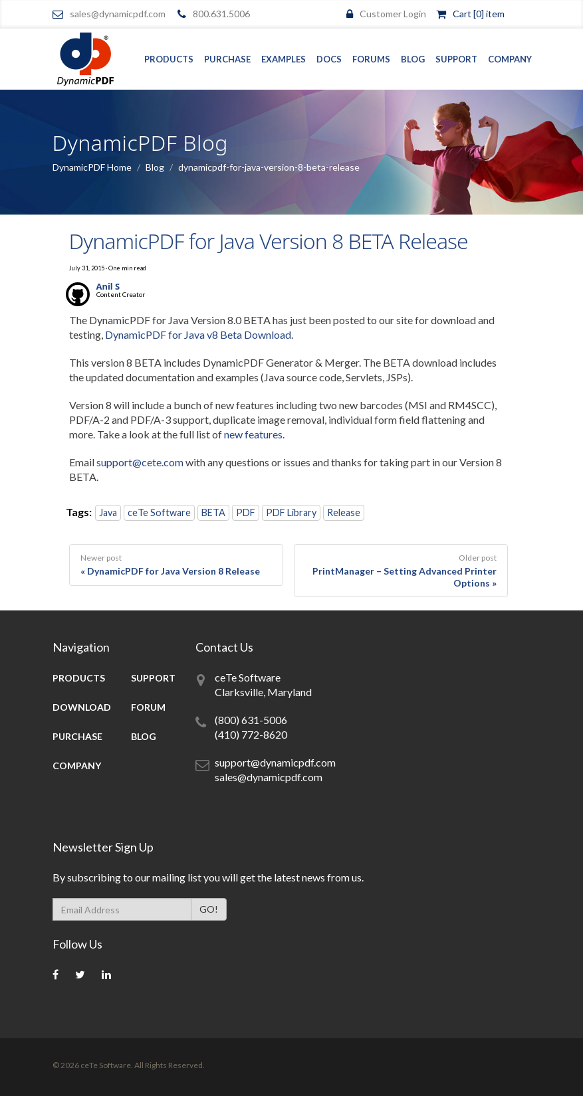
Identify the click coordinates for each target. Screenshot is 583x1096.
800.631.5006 (221, 13)
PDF (245, 512)
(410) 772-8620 (251, 734)
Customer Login (393, 13)
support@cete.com (139, 462)
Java (108, 512)
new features (253, 434)
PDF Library (291, 512)
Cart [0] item (479, 13)
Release (343, 512)
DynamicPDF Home (92, 167)
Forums (371, 59)
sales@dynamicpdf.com (118, 13)
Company (510, 59)
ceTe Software (159, 512)
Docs (329, 59)
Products (168, 59)
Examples (283, 59)
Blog (413, 59)
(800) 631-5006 (251, 719)
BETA (213, 512)
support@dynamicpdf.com (275, 762)
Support (456, 59)
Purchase (227, 59)
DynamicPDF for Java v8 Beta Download (198, 334)
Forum (148, 707)
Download (82, 707)
